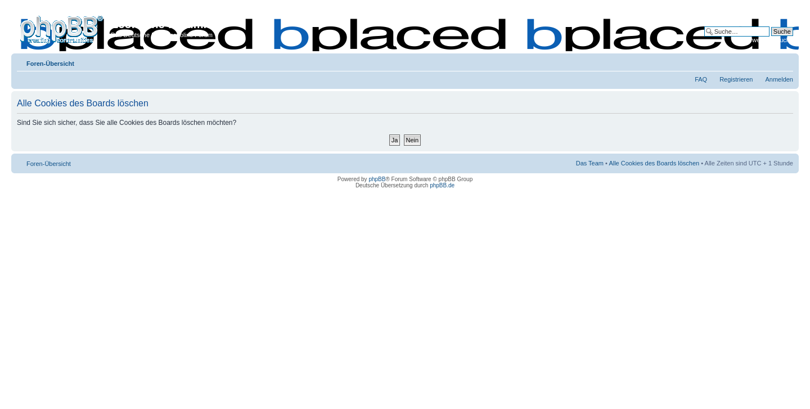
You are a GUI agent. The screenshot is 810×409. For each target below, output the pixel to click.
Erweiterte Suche (769, 40)
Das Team (590, 163)
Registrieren (736, 79)
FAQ (701, 79)
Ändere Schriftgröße (785, 61)
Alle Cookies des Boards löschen (654, 163)
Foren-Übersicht (50, 63)
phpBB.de (442, 185)
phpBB (376, 179)
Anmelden (779, 79)
